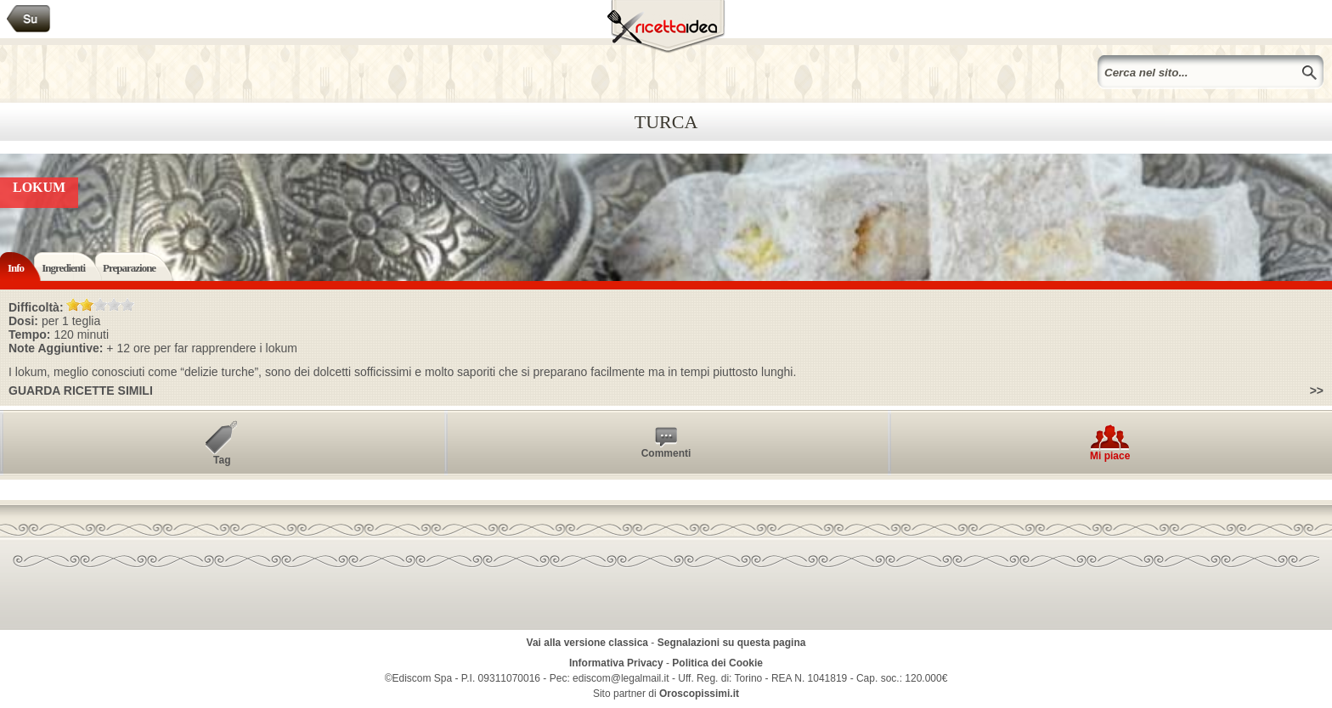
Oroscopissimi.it (699, 694)
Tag (221, 460)
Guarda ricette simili (80, 390)
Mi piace (1110, 456)
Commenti (666, 453)
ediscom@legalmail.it (621, 678)
